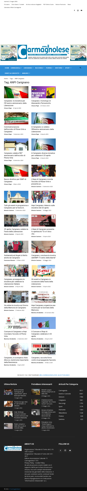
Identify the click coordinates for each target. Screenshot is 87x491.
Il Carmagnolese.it (15, 489)
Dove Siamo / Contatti (18, 4)
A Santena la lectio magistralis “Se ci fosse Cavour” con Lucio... (49, 402)
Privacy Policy (29, 463)
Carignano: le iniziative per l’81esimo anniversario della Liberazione (15, 103)
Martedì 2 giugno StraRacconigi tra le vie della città (48, 391)
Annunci (26, 73)
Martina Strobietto (37, 312)
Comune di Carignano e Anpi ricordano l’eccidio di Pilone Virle (15, 333)
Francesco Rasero (9, 260)
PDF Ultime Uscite (48, 4)
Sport (68, 68)
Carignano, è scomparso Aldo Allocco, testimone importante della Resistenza (16, 360)
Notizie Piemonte (61, 4)
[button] (80, 68)
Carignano (29, 68)
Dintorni (59, 68)
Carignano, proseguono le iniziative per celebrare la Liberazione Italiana (14, 281)
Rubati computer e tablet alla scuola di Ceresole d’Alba (20, 426)
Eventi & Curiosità (12, 73)
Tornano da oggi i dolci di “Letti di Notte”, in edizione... (21, 404)
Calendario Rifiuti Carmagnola (12, 7)
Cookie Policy (40, 463)
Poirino (49, 68)
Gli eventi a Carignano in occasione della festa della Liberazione (42, 281)
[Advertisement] (43, 28)
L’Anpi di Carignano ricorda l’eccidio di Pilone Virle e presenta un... (42, 181)
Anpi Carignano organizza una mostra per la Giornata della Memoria (43, 307)
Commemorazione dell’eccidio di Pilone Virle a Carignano (15, 129)
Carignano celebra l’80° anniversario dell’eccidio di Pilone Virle (14, 155)
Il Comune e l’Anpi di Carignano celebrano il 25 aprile (41, 333)
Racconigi (39, 68)
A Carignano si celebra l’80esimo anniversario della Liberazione (42, 129)
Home (7, 68)
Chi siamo (7, 4)
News (69, 4)
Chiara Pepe (8, 108)
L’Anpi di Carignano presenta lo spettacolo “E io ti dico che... (42, 231)
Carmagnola (16, 68)
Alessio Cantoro (36, 186)
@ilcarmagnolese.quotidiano (54, 375)
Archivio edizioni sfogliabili (33, 4)
